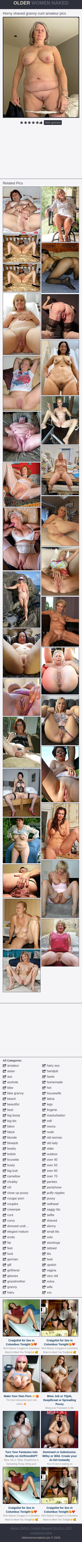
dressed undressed (18, 1226)
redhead (50, 1204)
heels (48, 1076)
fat (7, 1242)
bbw (8, 1087)
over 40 (49, 1159)
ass (7, 1076)
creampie (11, 1209)
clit (7, 1187)
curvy (9, 1220)
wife (47, 1287)
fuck (8, 1253)
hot (46, 1087)
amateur (11, 1065)
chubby (10, 1181)
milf (47, 1121)
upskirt (49, 1264)
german (10, 1259)
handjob (50, 1071)
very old (50, 1276)
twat (47, 1259)
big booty (11, 1115)
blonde (10, 1137)
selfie (48, 1215)
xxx (46, 1292)
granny (10, 1287)
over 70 (49, 1176)
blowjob (10, 1143)
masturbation (53, 1115)
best (8, 1110)
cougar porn (13, 1198)
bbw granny (13, 1093)
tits (46, 1253)
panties (49, 1181)
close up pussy (15, 1193)
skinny (49, 1226)
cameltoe (11, 1176)
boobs (9, 1148)
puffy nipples (53, 1193)
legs (47, 1104)
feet (8, 1248)
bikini (8, 1126)
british (9, 1154)
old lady (50, 1143)
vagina (49, 1270)
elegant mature (15, 1231)
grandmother (14, 1281)
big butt (10, 1170)
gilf (7, 1264)
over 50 (49, 1165)
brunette (11, 1159)
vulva (48, 1281)
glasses (10, 1276)
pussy (48, 1198)
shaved (49, 1220)
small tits (50, 1231)
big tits (9, 1121)
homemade (52, 1082)
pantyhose (51, 1187)
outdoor (50, 1154)
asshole (10, 1082)
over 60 (49, 1170)
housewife (51, 1093)
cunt (8, 1215)
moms (48, 1126)
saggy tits (51, 1209)
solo (47, 1237)
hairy (8, 1292)
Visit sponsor (53, 122)
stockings (51, 1242)
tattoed (49, 1248)
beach (9, 1098)
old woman (52, 1137)
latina (48, 1098)
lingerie (49, 1110)
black (9, 1132)
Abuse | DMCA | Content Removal (31, 1528)
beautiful (11, 1104)
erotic (9, 1237)
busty (9, 1165)
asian (9, 1071)
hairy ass (50, 1065)
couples (10, 1204)
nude (48, 1132)
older (48, 1148)
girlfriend (11, 1270)
